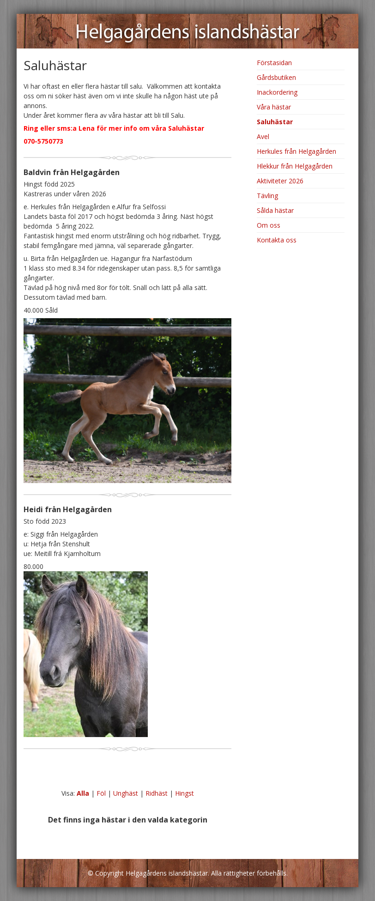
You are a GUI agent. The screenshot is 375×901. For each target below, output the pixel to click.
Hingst (184, 793)
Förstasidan (274, 62)
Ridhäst (156, 793)
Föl (101, 793)
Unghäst (125, 793)
